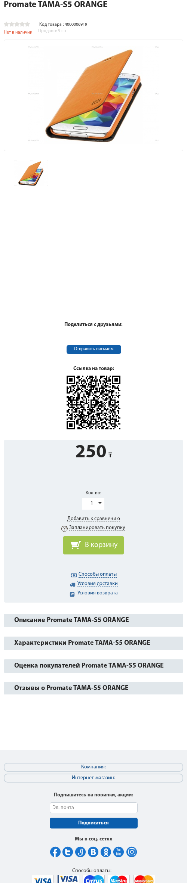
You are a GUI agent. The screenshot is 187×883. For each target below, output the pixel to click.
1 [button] (92, 503)
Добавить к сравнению (93, 519)
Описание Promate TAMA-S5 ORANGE (71, 620)
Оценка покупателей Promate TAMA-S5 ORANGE (89, 665)
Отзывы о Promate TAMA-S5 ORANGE (71, 688)
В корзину (101, 545)
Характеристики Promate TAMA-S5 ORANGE (82, 643)
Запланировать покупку (97, 528)
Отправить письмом (94, 349)
